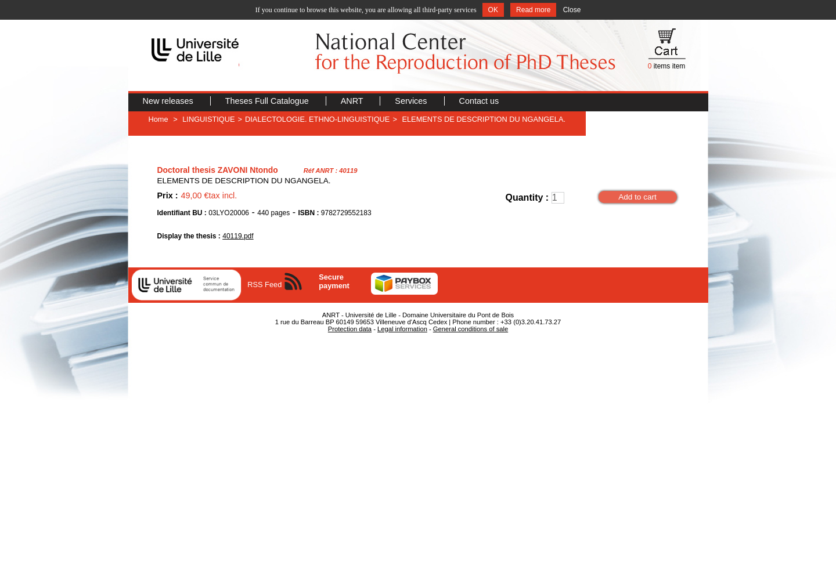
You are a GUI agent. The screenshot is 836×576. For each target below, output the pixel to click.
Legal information (402, 328)
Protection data (350, 328)
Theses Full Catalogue (268, 101)
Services (412, 101)
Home (158, 119)
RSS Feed (264, 284)
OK (493, 10)
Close (572, 10)
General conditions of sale (470, 328)
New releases (169, 101)
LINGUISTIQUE (208, 119)
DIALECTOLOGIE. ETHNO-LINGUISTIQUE (317, 119)
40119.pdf (237, 236)
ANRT (353, 101)
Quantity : (527, 197)
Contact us (479, 101)
